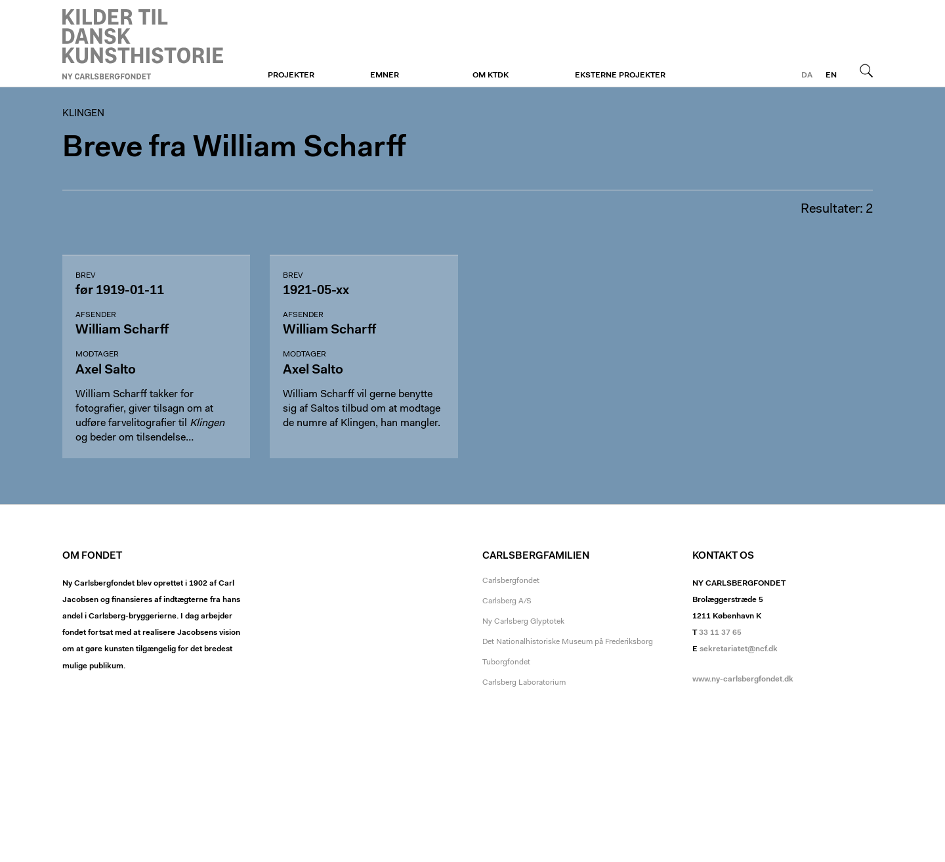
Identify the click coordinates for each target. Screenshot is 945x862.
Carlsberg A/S (507, 601)
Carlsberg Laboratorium (524, 683)
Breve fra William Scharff (234, 148)
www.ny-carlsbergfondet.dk (742, 679)
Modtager (97, 354)
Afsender (95, 315)
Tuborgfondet (506, 662)
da (806, 75)
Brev (85, 276)
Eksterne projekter (620, 75)
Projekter (291, 75)
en (831, 75)
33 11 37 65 (720, 633)
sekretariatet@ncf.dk (739, 649)
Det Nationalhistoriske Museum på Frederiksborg (567, 642)
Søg (866, 70)
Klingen (142, 44)
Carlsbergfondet (510, 581)
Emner (384, 75)
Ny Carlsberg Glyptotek (523, 622)
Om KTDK (490, 75)
